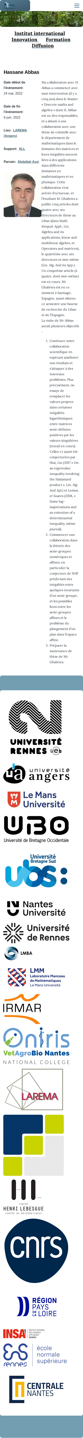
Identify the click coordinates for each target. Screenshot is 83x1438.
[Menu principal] (77, 5)
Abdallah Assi (28, 161)
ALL (22, 149)
